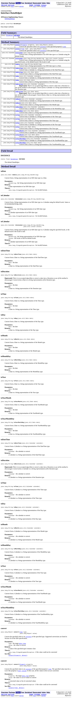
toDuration (19, 87)
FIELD (12, 6)
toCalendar (19, 54)
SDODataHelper (10, 19)
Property (24, 46)
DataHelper (9, 36)
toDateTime (19, 70)
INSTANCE (17, 36)
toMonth (18, 103)
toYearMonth (19, 137)
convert (18, 46)
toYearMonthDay (20, 146)
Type (22, 50)
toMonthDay (19, 111)
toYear (17, 129)
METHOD (21, 6)
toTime (17, 120)
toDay (17, 79)
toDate (17, 66)
